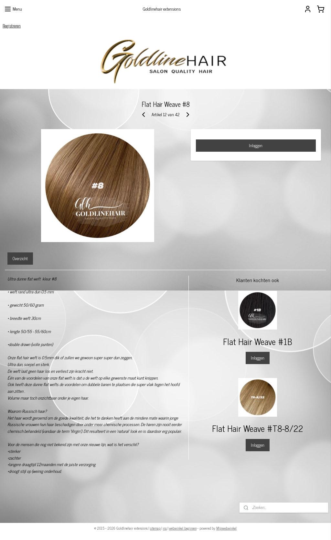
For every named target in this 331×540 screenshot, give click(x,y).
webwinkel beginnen (183, 528)
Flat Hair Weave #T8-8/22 (257, 428)
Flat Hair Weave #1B (257, 341)
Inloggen (255, 145)
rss (165, 528)
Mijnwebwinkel (226, 528)
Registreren (12, 25)
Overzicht (20, 258)
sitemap (155, 528)
